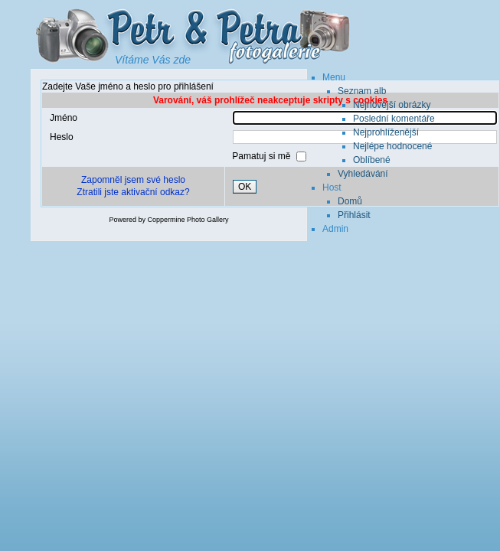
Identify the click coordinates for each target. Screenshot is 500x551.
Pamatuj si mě (262, 156)
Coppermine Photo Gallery (187, 219)
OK (244, 186)
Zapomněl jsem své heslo (133, 179)
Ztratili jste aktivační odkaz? (133, 192)
